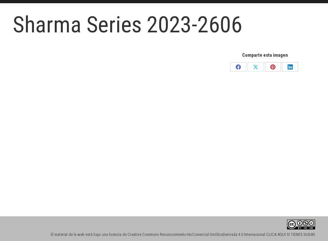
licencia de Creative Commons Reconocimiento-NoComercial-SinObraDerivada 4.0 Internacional (187, 234)
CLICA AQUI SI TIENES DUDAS (290, 234)
